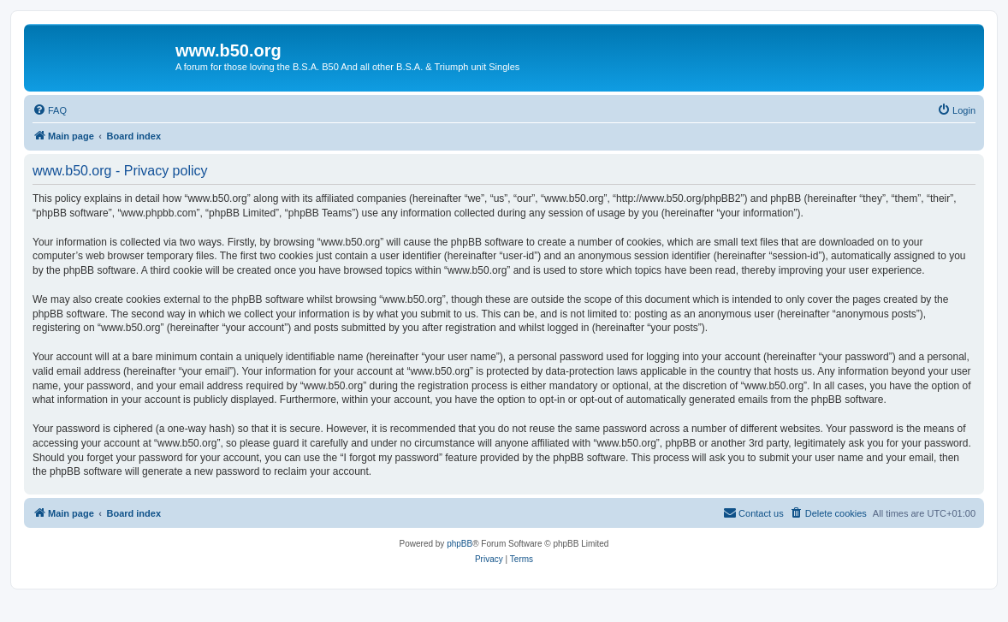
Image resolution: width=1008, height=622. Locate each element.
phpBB (459, 543)
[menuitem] (50, 110)
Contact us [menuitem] (753, 512)
